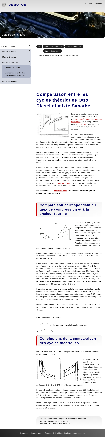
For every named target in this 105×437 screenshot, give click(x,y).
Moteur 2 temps (9, 57)
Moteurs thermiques (53, 46)
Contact (48, 433)
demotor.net (36, 433)
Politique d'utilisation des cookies (70, 433)
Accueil (88, 3)
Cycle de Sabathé (12, 67)
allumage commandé (62, 183)
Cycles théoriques (10, 62)
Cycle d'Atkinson (9, 81)
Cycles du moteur (9, 46)
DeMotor (18, 4)
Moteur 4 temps (9, 52)
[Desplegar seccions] (28, 46)
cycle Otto (82, 124)
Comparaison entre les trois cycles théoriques (15, 74)
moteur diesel (60, 191)
